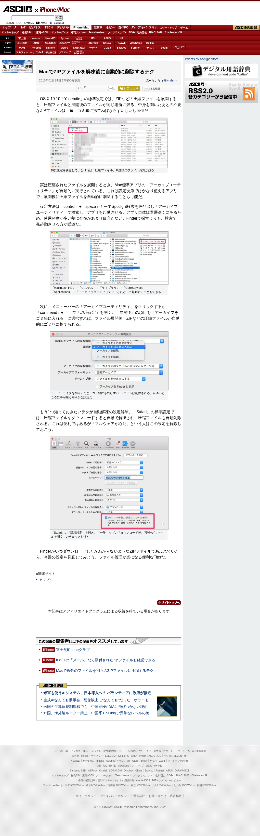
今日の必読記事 (86, 780)
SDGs (132, 32)
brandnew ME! (79, 52)
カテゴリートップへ (166, 602)
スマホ (153, 27)
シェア (82, 87)
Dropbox (93, 47)
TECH (49, 27)
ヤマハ (150, 47)
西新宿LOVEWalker (118, 785)
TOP (55, 751)
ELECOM (22, 43)
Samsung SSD (78, 770)
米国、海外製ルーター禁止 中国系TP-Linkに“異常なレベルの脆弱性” (100, 713)
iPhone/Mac (52, 9)
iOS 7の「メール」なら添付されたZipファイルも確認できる (105, 660)
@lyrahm (169, 80)
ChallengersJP (173, 32)
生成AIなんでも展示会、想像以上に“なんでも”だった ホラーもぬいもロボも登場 (110, 700)
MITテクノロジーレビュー (166, 780)
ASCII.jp (17, 9)
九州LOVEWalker (161, 785)
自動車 (97, 27)
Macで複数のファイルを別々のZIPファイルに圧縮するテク (105, 670)
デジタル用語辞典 (124, 780)
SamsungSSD (75, 43)
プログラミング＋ (143, 775)
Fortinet (135, 47)
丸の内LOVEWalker (184, 785)
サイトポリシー (86, 796)
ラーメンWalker (51, 785)
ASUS (107, 38)
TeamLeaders (96, 32)
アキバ (142, 27)
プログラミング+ (117, 32)
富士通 (22, 38)
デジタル (63, 27)
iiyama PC (123, 756)
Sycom (65, 38)
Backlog (121, 47)
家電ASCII (42, 32)
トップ (6, 27)
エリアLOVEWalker (73, 785)
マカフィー (22, 52)
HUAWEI (122, 43)
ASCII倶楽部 (246, 27)
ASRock (93, 43)
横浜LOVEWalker (95, 785)
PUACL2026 (156, 32)
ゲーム (184, 27)
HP (121, 38)
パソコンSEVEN (79, 38)
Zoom (164, 47)
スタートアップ (168, 27)
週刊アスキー (78, 32)
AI (15, 27)
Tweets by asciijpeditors (201, 59)
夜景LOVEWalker (140, 785)
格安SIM (26, 32)
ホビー (110, 27)
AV (133, 27)
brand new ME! (154, 765)
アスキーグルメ (60, 32)
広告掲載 (176, 796)
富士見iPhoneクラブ (73, 650)
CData (107, 47)
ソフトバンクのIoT (178, 48)
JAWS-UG (88, 760)
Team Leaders (123, 775)
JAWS (21, 47)
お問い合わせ (157, 796)
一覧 (112, 88)
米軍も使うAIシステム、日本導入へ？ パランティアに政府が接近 (97, 693)
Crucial (107, 43)
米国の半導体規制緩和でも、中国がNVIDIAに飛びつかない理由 (95, 706)
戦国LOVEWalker (206, 785)
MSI (93, 38)
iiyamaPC (50, 38)
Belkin (150, 43)
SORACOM (115, 770)
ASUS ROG (50, 43)
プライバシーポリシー (115, 796)
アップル (46, 580)
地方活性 (142, 32)
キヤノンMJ (36, 52)
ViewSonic (136, 43)
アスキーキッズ (10, 32)
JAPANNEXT (50, 52)
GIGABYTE (64, 43)
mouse (36, 38)
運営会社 (139, 796)
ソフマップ (65, 52)
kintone (50, 47)
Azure (64, 47)
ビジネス (35, 27)
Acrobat (36, 47)
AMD (36, 43)
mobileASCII (143, 780)
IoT (23, 27)
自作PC (123, 27)
